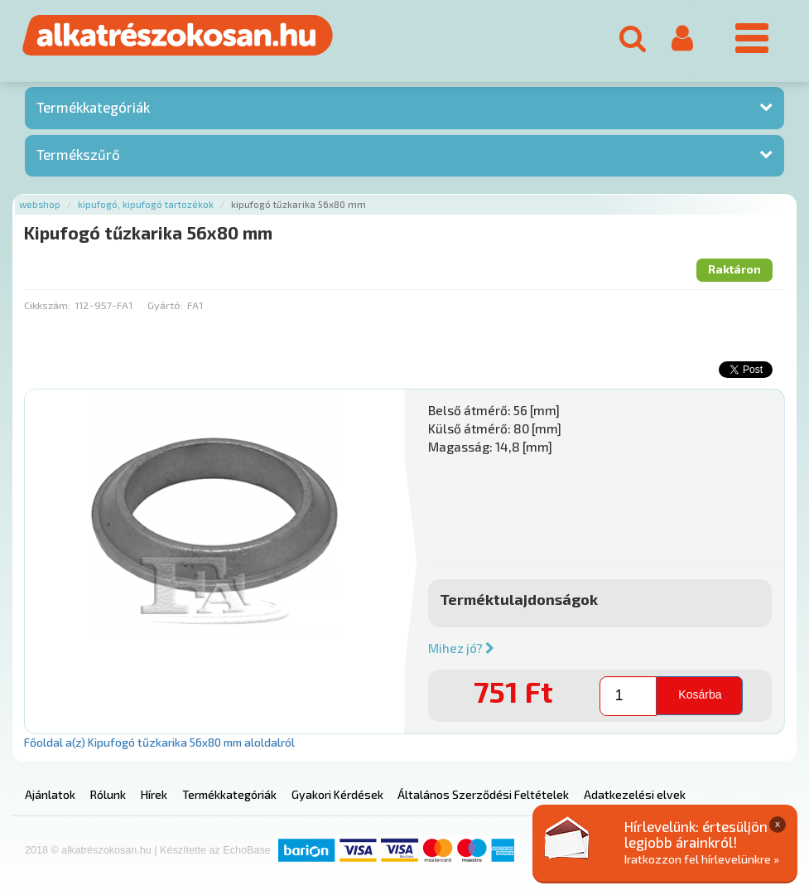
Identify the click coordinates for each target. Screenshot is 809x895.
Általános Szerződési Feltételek (483, 794)
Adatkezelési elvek (635, 794)
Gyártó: (165, 305)
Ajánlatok (50, 794)
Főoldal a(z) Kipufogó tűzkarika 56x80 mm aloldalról (159, 742)
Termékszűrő (78, 154)
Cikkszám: (47, 305)
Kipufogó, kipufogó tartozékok (146, 204)
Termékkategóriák (93, 107)
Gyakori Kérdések (337, 794)
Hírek (154, 794)
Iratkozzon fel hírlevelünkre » (701, 859)
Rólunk (108, 794)
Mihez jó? (461, 648)
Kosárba (699, 694)
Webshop (39, 204)
